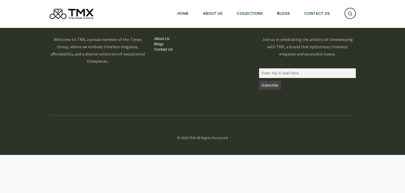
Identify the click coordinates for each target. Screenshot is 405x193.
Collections (250, 13)
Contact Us (316, 13)
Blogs (283, 13)
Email (263, 66)
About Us (212, 13)
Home (182, 13)
